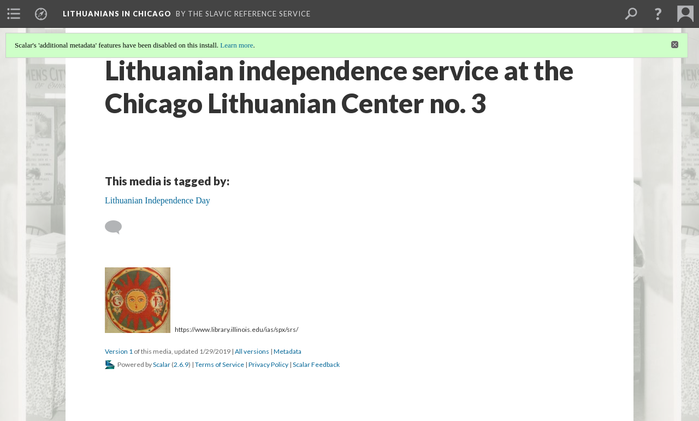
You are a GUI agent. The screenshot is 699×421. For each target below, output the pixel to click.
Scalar (161, 364)
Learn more (236, 45)
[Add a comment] (118, 227)
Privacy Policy (268, 364)
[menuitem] (13, 13)
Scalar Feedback (316, 364)
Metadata (287, 351)
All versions (252, 351)
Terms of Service (219, 364)
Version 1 (119, 351)
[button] (658, 13)
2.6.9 (181, 364)
